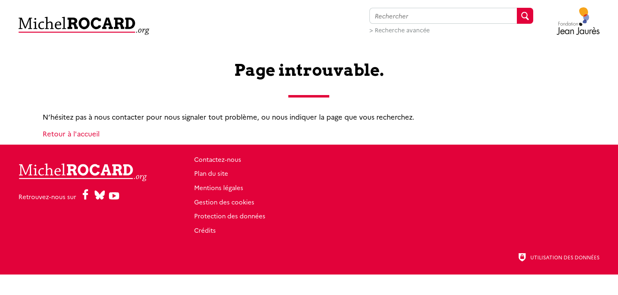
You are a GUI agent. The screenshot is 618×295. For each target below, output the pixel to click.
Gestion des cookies (224, 201)
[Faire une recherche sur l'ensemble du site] (443, 16)
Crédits (205, 230)
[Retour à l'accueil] (83, 25)
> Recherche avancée (399, 30)
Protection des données (229, 215)
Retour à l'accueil (71, 133)
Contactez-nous (217, 159)
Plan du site (211, 173)
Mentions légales (218, 187)
